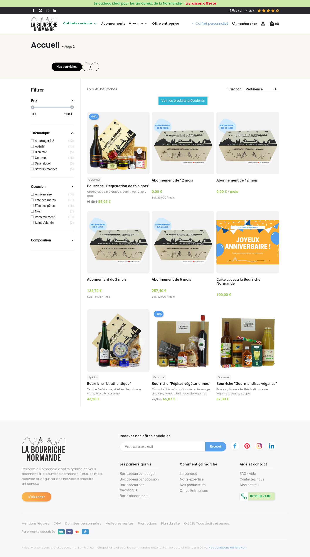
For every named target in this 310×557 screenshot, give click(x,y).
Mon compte (249, 485)
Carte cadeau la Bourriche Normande (238, 281)
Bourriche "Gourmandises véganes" (246, 383)
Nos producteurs (193, 485)
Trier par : (235, 89)
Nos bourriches (66, 66)
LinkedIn (54, 10)
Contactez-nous (252, 479)
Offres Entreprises (194, 491)
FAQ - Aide (248, 474)
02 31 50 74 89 (260, 496)
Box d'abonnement (134, 496)
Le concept (188, 474)
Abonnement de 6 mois (171, 279)
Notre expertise (192, 479)
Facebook (33, 10)
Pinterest (40, 10)
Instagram (47, 10)
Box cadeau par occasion (139, 479)
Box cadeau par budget (137, 474)
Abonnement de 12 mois (172, 180)
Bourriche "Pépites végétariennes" (181, 383)
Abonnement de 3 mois (106, 279)
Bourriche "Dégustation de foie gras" (118, 185)
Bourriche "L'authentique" (109, 383)
